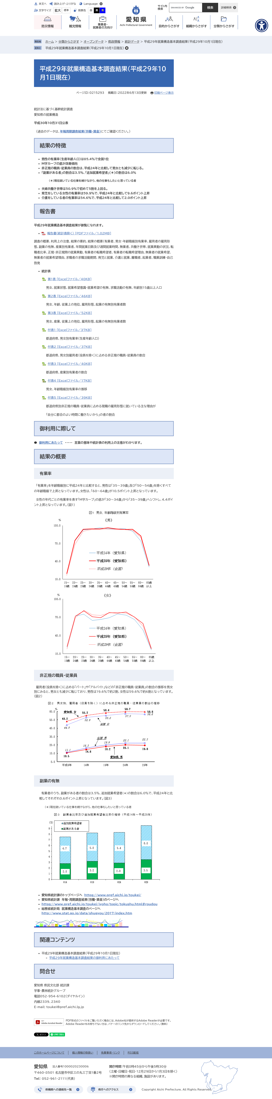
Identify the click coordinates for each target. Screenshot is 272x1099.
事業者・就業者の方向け (103, 26)
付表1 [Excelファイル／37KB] (70, 329)
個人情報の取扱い (82, 1052)
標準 (66, 10)
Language (91, 3)
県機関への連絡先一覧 (58, 1089)
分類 (224, 26)
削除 (126, 48)
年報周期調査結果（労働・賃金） (80, 131)
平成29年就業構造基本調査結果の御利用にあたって (84, 957)
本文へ (43, 3)
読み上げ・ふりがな (65, 3)
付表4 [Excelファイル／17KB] (70, 380)
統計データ (132, 41)
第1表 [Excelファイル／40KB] (70, 279)
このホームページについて (49, 1052)
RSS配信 (133, 1052)
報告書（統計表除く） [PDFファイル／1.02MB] (79, 233)
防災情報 (48, 26)
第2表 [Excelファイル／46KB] (70, 296)
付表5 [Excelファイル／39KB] (70, 397)
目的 (169, 26)
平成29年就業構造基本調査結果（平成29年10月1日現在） (84, 48)
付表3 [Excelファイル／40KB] (70, 363)
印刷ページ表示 (164, 92)
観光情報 (75, 26)
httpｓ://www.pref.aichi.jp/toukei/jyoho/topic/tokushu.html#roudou (100, 904)
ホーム (49, 41)
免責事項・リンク (110, 1052)
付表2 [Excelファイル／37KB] (70, 346)
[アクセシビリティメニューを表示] (261, 25)
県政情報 (114, 41)
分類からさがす (68, 41)
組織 (196, 26)
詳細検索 (226, 7)
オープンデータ (94, 41)
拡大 (58, 10)
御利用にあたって (51, 442)
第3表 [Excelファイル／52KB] (70, 312)
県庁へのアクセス (108, 1089)
